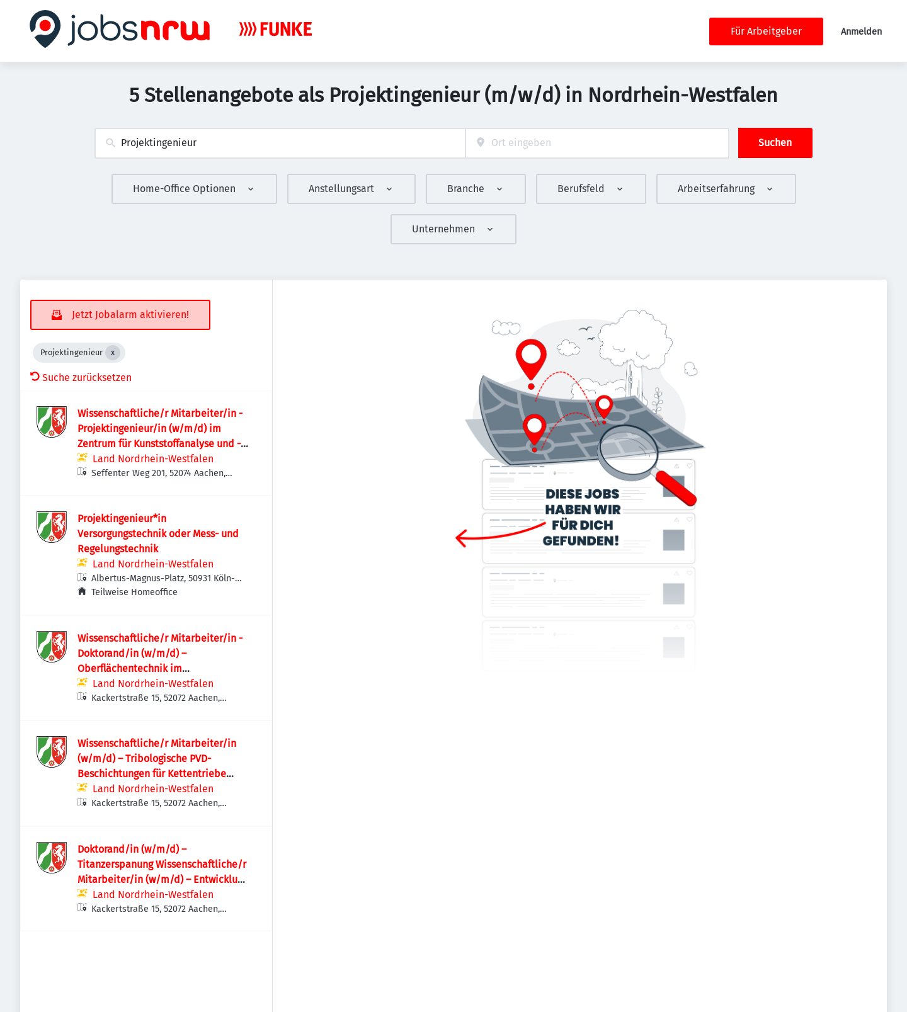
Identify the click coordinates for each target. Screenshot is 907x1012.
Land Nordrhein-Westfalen (153, 459)
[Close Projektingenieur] (112, 352)
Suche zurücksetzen (81, 378)
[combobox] (279, 143)
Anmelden (861, 31)
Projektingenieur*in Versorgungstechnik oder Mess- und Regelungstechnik (158, 534)
